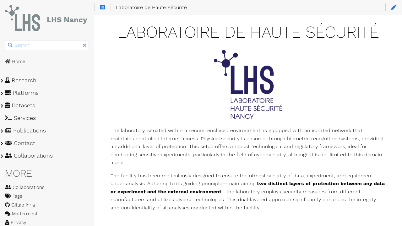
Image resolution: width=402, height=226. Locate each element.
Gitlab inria (20, 205)
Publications (25, 130)
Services (20, 118)
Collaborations (29, 156)
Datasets (20, 105)
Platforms (22, 93)
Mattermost (21, 214)
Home (15, 61)
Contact (20, 143)
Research (20, 80)
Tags (13, 196)
